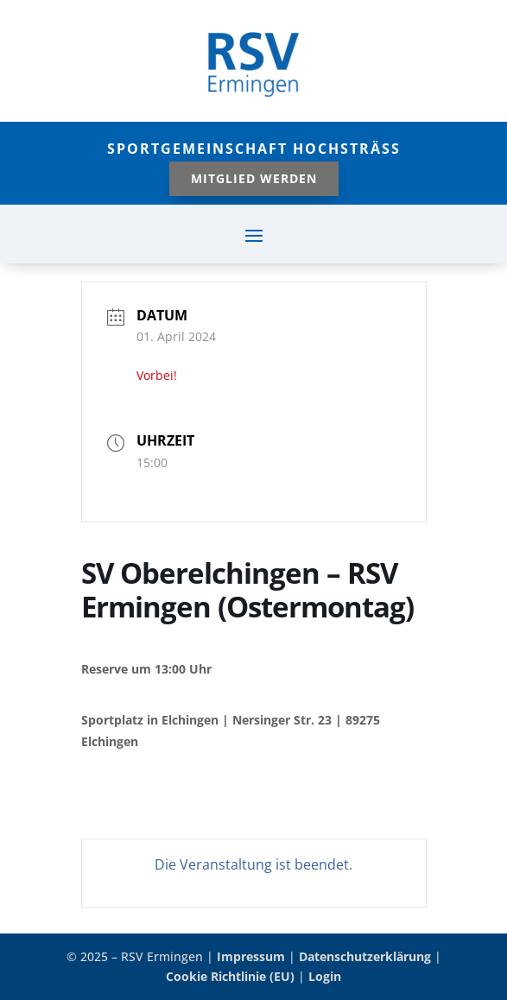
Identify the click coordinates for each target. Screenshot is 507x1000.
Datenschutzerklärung (365, 956)
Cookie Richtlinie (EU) (230, 976)
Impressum (251, 956)
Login (324, 976)
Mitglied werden (254, 178)
